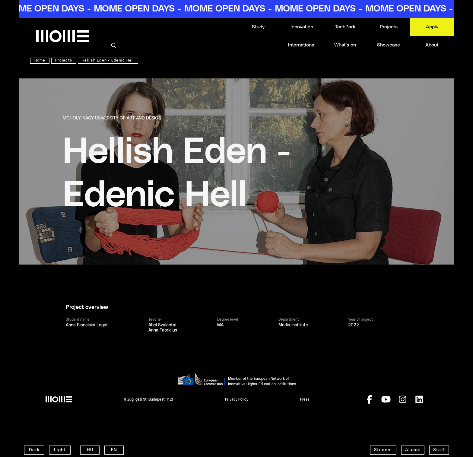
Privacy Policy (236, 399)
